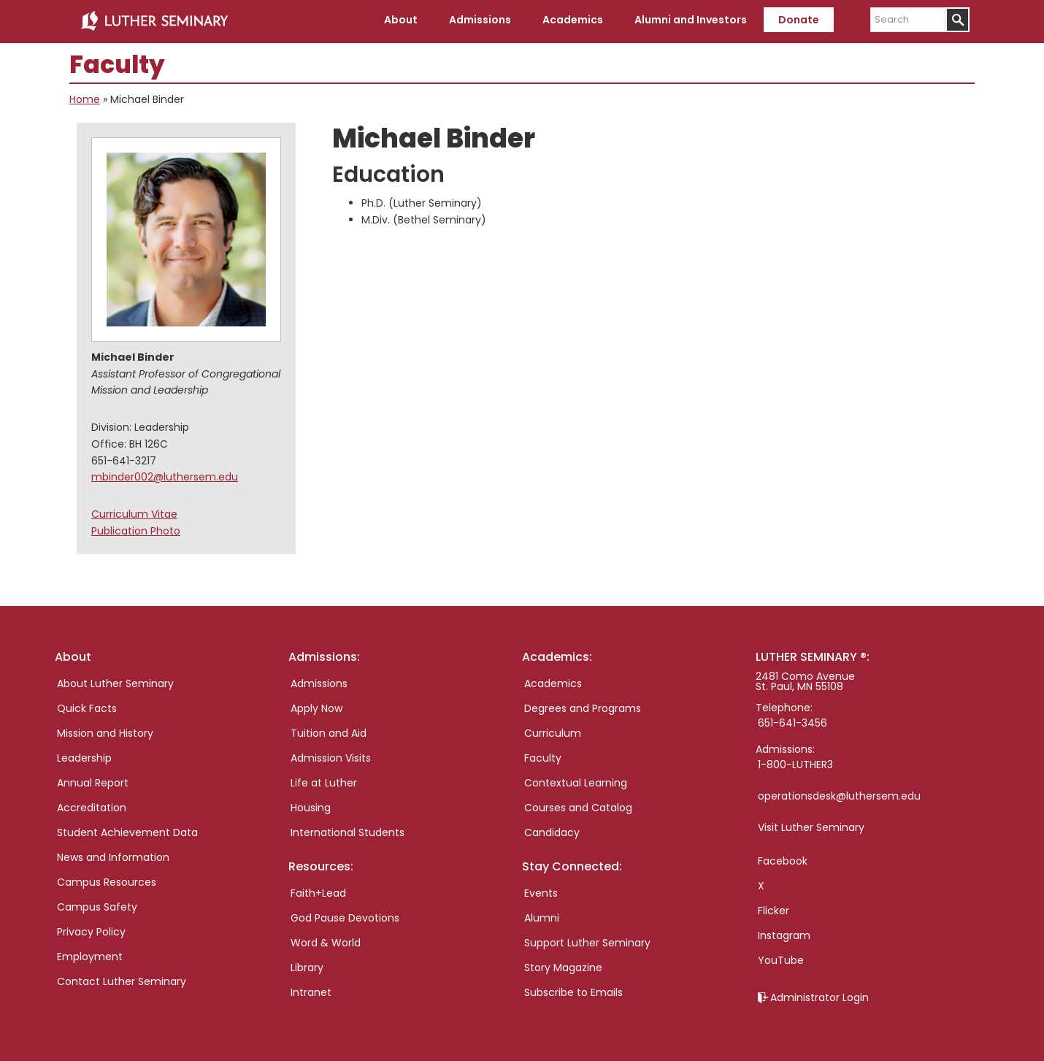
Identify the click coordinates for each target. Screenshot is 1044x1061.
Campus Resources (106, 880)
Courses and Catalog (578, 805)
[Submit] (957, 19)
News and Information (113, 855)
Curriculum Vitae (134, 512)
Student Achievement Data (127, 830)
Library (307, 965)
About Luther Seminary (115, 681)
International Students (347, 830)
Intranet (311, 990)
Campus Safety (97, 904)
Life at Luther (324, 780)
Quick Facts (87, 706)
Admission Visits (331, 755)
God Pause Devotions (345, 915)
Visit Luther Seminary (811, 825)
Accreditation (91, 805)
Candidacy (552, 830)
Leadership (84, 755)
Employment (90, 954)
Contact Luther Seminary (121, 979)
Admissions (319, 681)
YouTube (781, 958)
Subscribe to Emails (573, 990)
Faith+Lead (318, 891)
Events (541, 891)
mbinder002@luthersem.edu (164, 475)
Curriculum (552, 731)
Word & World (326, 940)
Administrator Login (819, 995)
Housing (311, 805)
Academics (553, 681)
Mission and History (105, 731)
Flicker (773, 908)
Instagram (784, 933)
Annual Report (92, 780)
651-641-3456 (792, 720)
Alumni (541, 915)
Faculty (542, 755)
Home (84, 98)
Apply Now (316, 706)
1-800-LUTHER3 (795, 762)
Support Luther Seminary (587, 940)
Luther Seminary (154, 20)
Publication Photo (135, 528)
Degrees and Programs (582, 706)
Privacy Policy (91, 929)
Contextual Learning (575, 780)
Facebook (782, 858)
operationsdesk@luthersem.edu (839, 793)
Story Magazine (563, 965)
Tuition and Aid (328, 731)
